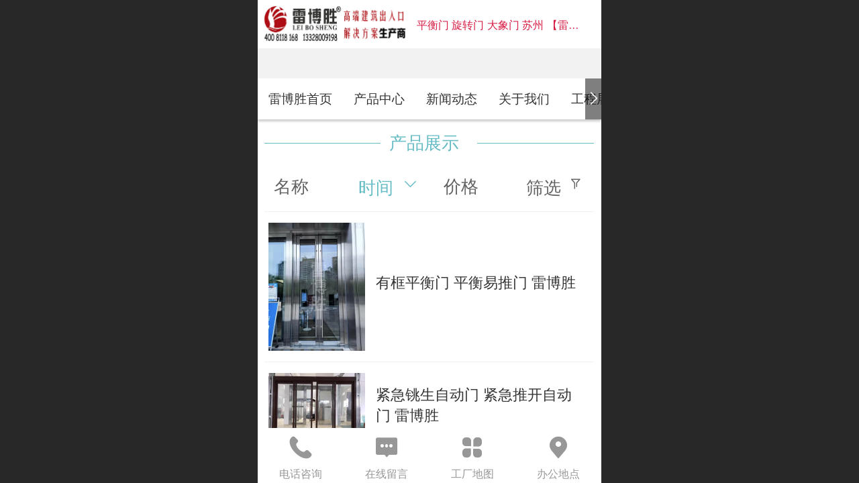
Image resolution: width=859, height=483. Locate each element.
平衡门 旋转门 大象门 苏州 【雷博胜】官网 (519, 25)
